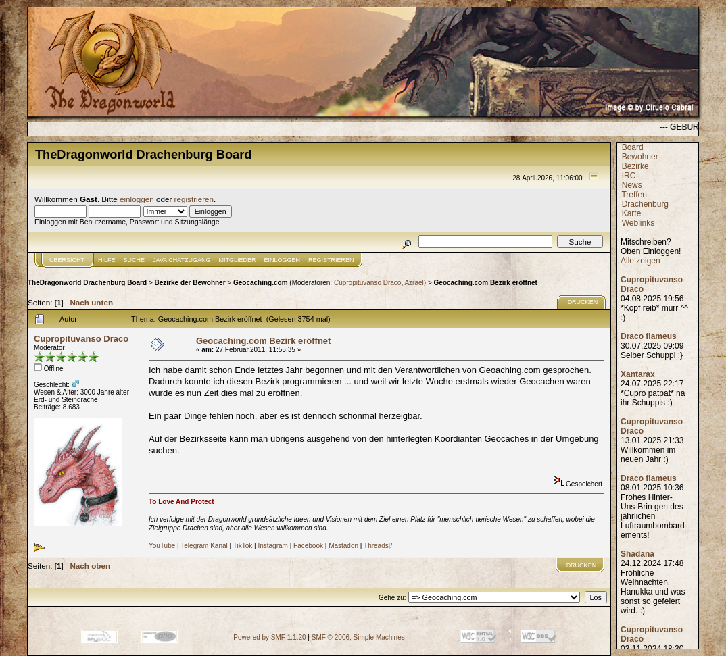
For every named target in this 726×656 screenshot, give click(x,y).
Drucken (583, 302)
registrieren (194, 199)
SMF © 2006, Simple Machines (358, 637)
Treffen (633, 194)
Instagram (272, 545)
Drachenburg (645, 204)
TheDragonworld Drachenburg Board (87, 282)
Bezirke (635, 166)
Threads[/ (378, 545)
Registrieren (331, 260)
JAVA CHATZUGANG (182, 260)
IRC (629, 175)
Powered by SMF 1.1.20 (269, 637)
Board (633, 147)
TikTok (243, 545)
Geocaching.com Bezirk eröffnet (485, 282)
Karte (632, 213)
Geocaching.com (260, 282)
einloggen (137, 199)
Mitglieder (237, 260)
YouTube (162, 545)
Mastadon (343, 545)
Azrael (413, 282)
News (632, 185)
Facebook (308, 545)
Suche (134, 260)
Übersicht (66, 260)
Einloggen (282, 260)
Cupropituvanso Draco (368, 282)
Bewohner (640, 156)
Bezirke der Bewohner (190, 282)
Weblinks (638, 223)
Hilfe (107, 260)
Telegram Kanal (203, 545)
